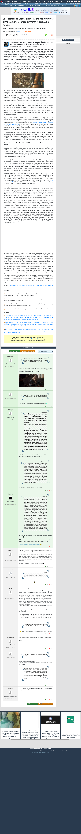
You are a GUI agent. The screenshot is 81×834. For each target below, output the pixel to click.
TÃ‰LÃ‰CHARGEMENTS (35, 5)
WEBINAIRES (21, 5)
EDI (50, 3)
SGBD (63, 3)
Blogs (24, 1)
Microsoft (36, 3)
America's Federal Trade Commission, (22, 296)
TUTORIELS (10, 5)
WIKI (55, 5)
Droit (56, 1)
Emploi (44, 1)
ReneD (10, 722)
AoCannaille (10, 603)
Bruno (18, 42)
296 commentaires (27, 42)
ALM (31, 3)
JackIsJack (10, 670)
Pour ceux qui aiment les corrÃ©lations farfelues (29, 577)
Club (61, 1)
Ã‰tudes (50, 1)
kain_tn (10, 527)
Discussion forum (68, 39)
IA (27, 3)
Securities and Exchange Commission (23, 298)
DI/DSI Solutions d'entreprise (14, 3)
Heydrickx (10, 389)
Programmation (56, 3)
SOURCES (44, 5)
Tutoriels (14, 1)
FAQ (20, 1)
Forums (7, 1)
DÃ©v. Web (45, 3)
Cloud (24, 3)
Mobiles (72, 3)
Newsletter (36, 1)
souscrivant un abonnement (35, 350)
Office (67, 3)
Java (40, 3)
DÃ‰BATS (50, 5)
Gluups (10, 443)
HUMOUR (64, 5)
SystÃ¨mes (77, 3)
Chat (29, 1)
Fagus (10, 621)
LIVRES (26, 5)
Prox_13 (10, 583)
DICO (59, 5)
